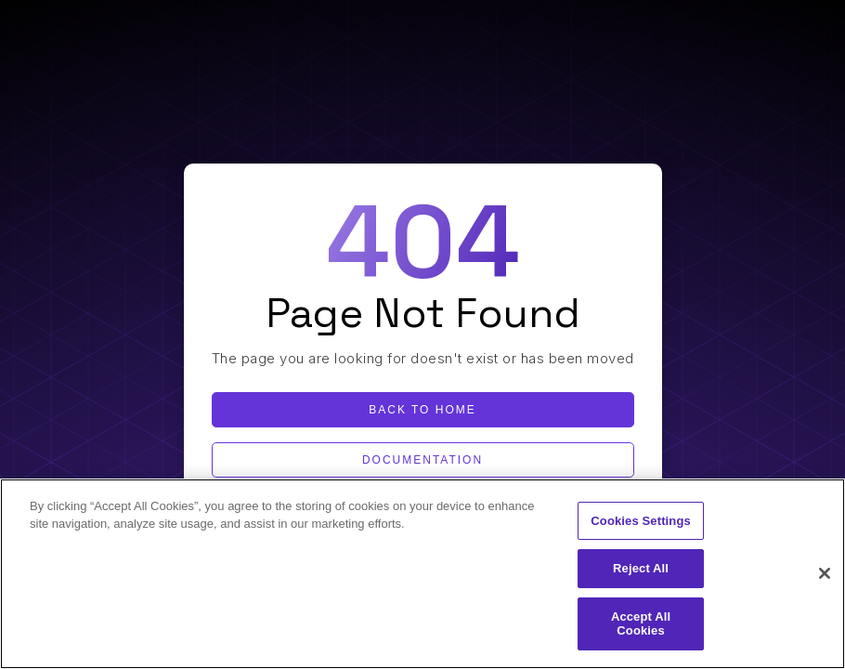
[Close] (824, 573)
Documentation (422, 459)
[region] (422, 574)
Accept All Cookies (640, 624)
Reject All (641, 568)
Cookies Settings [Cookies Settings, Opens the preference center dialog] (641, 521)
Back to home (422, 409)
